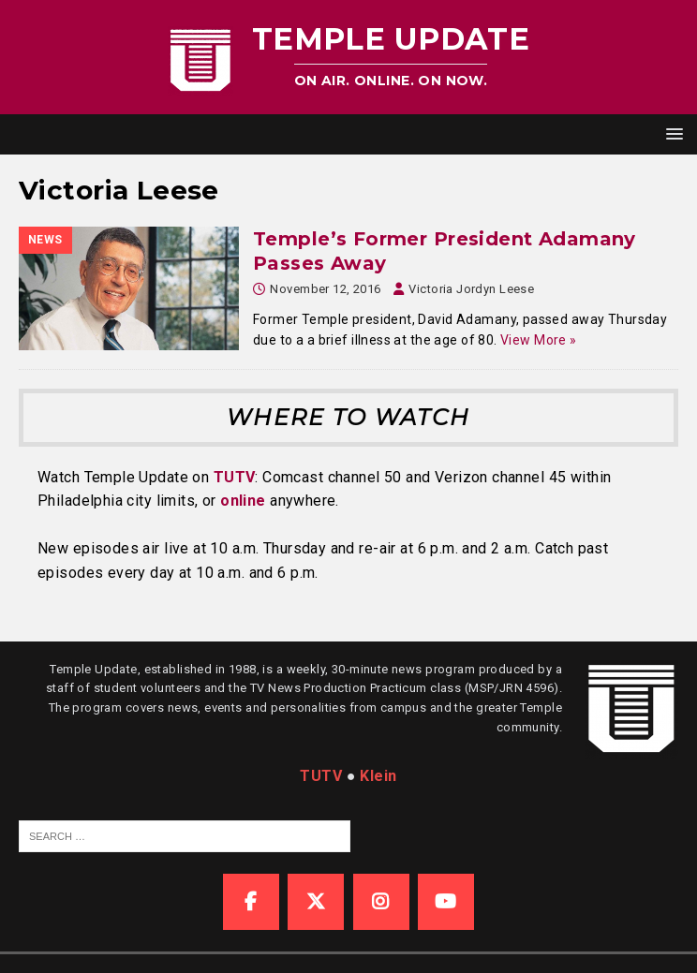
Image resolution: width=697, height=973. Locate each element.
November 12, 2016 (325, 289)
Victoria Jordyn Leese (471, 289)
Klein (378, 776)
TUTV (235, 477)
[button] (671, 133)
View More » (538, 339)
